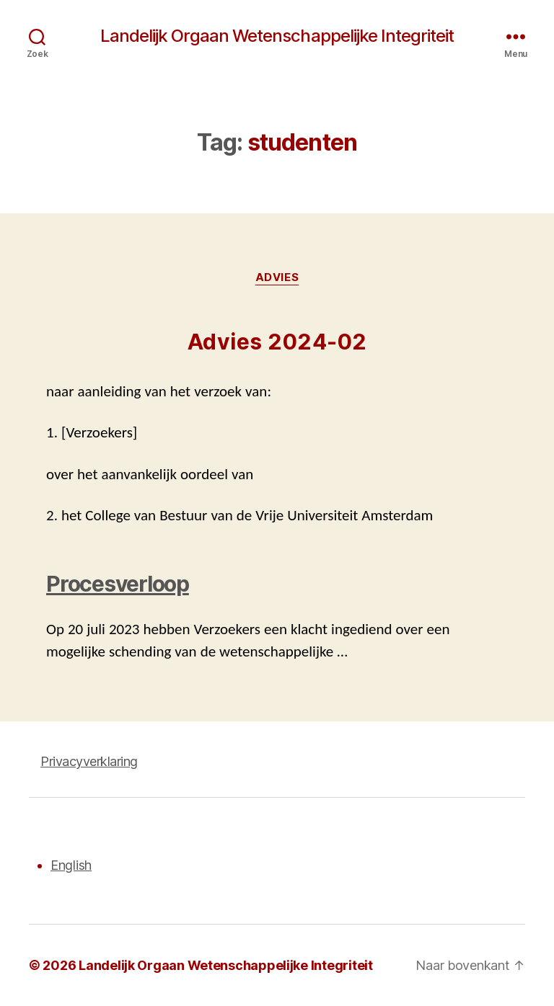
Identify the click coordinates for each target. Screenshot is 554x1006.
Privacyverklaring (89, 761)
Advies (277, 277)
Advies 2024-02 (277, 342)
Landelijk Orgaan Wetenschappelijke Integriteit (276, 36)
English (71, 865)
